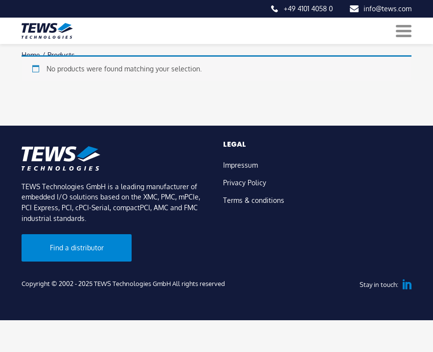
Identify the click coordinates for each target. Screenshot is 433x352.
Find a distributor (77, 247)
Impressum (240, 164)
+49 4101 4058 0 (308, 8)
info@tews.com (387, 8)
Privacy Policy (244, 182)
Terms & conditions (253, 200)
